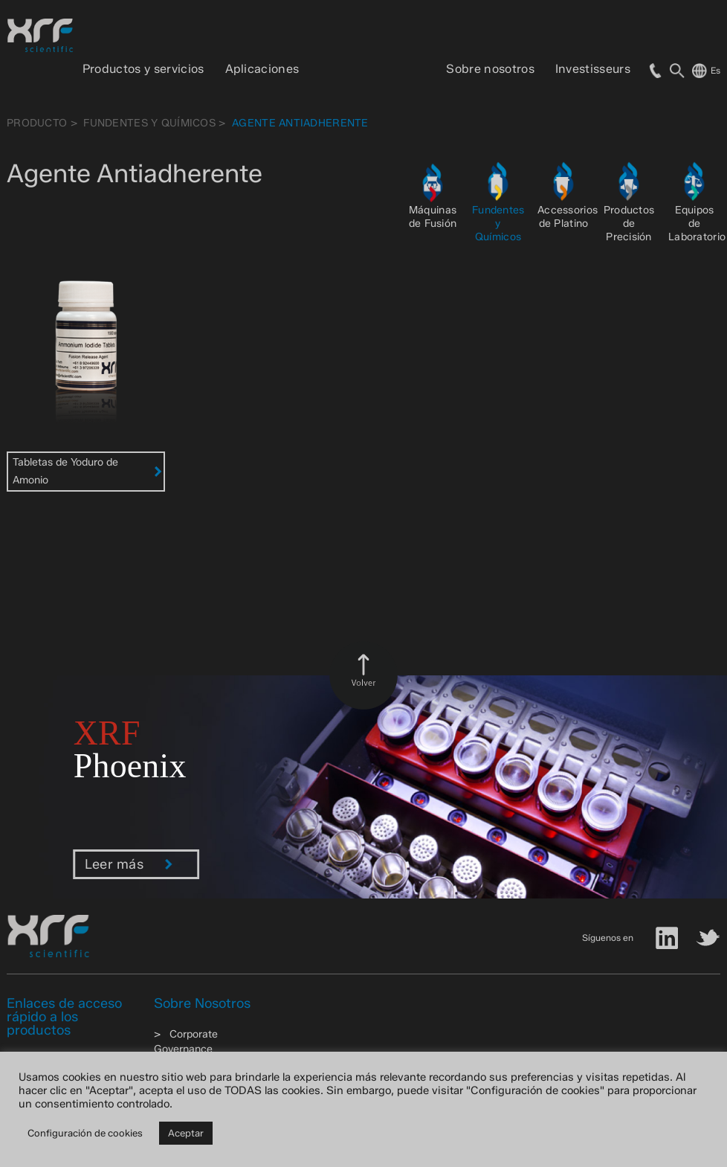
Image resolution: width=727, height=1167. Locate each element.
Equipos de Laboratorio (697, 223)
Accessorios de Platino (567, 217)
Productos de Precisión (629, 223)
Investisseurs (592, 69)
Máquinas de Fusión (433, 217)
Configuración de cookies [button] (85, 1133)
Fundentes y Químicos (149, 123)
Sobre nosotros (490, 69)
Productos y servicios (143, 69)
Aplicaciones (262, 69)
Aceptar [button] (186, 1133)
